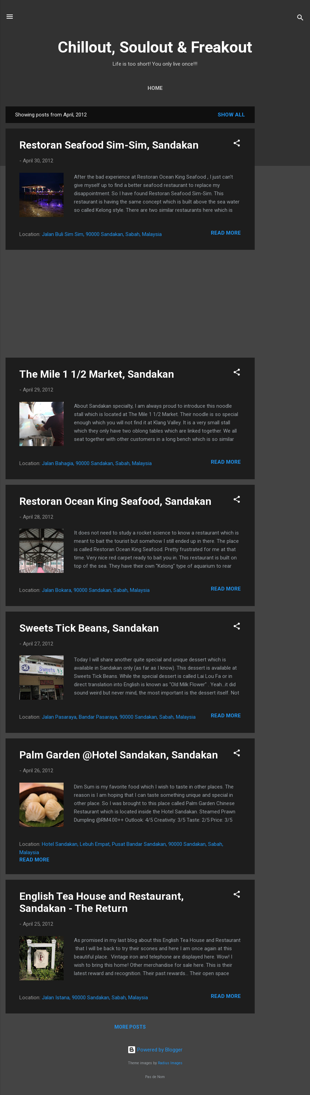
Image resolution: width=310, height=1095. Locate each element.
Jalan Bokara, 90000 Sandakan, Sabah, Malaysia (96, 590)
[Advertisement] (282, 210)
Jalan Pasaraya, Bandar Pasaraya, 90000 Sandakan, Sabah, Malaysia (119, 717)
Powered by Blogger (155, 1050)
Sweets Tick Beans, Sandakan (89, 628)
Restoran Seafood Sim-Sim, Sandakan (109, 145)
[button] (237, 144)
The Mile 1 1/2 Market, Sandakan (96, 374)
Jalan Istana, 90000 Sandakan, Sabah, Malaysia (95, 997)
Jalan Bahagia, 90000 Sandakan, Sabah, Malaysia (97, 463)
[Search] (300, 18)
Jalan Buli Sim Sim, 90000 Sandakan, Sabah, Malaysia (102, 234)
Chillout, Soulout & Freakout (155, 47)
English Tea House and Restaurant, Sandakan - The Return (101, 902)
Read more (226, 233)
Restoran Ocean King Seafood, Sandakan (115, 501)
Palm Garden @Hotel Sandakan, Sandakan (118, 755)
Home (155, 88)
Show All (231, 115)
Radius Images (170, 1063)
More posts (130, 1027)
